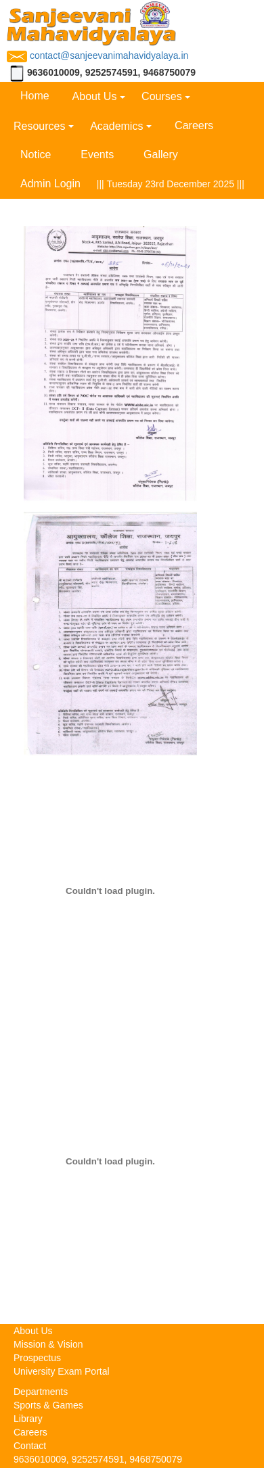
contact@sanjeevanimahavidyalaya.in (97, 55)
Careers (194, 125)
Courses (161, 96)
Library (28, 1418)
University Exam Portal (62, 1371)
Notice (35, 154)
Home (34, 95)
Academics (116, 126)
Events (97, 154)
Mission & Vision (48, 1344)
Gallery (161, 154)
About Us (94, 96)
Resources (39, 126)
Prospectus (37, 1357)
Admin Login (50, 183)
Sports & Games (48, 1405)
